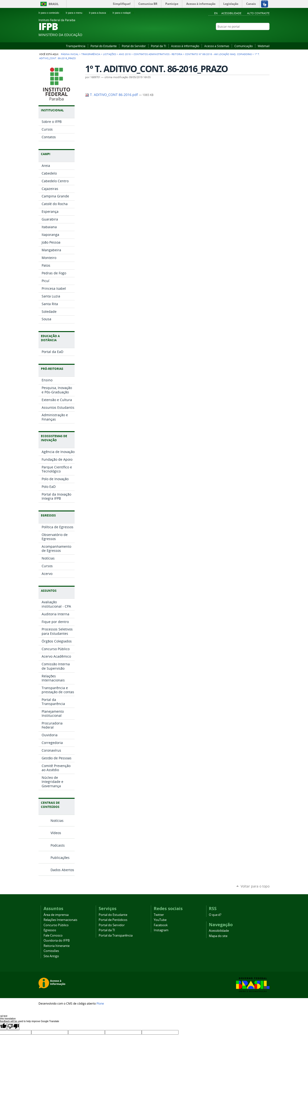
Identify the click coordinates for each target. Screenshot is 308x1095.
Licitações (109, 54)
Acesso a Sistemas (216, 46)
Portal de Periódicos (113, 920)
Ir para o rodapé (124, 12)
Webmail (264, 46)
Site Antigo (51, 956)
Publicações (60, 857)
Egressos (50, 930)
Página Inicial (69, 54)
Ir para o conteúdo (51, 12)
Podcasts (58, 845)
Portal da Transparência (116, 935)
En (216, 13)
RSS (267, 35)
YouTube (249, 35)
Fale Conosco (53, 935)
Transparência (75, 46)
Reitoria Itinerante (57, 946)
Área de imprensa (56, 915)
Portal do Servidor (134, 46)
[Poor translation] (13, 1026)
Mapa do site (218, 936)
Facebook (255, 35)
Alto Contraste (258, 13)
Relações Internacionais (60, 920)
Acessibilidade (231, 13)
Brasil (54, 4)
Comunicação (243, 46)
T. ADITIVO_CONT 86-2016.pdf (112, 95)
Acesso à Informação (185, 46)
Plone (100, 1003)
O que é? (215, 915)
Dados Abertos (62, 870)
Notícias (57, 820)
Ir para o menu (76, 12)
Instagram (261, 35)
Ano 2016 (125, 54)
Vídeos (56, 833)
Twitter (159, 915)
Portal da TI (158, 46)
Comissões (51, 951)
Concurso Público (56, 925)
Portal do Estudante (103, 46)
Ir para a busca (100, 12)
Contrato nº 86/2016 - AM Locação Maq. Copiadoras (218, 54)
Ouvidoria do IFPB (57, 940)
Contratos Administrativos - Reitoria (158, 54)
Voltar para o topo (255, 886)
